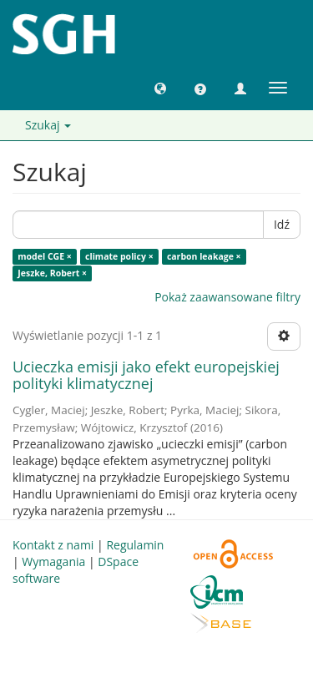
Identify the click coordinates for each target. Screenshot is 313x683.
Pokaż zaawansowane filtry (227, 297)
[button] (160, 87)
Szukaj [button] (48, 125)
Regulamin (135, 545)
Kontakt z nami (53, 545)
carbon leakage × (204, 256)
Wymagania (53, 561)
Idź (282, 224)
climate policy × (119, 256)
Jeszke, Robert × (52, 273)
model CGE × (45, 256)
